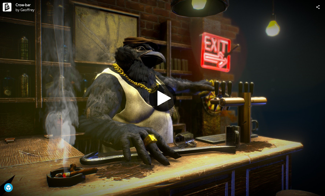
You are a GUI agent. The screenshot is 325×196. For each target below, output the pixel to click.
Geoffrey (27, 9)
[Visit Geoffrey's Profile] (7, 7)
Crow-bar (23, 4)
